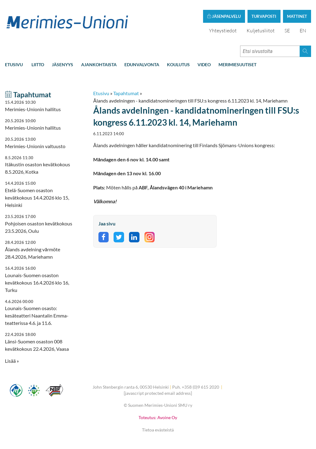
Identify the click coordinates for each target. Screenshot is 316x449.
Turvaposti (264, 16)
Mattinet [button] (297, 16)
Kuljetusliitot (261, 30)
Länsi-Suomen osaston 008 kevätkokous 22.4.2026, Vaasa (40, 342)
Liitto (37, 64)
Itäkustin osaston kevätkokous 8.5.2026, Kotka (40, 165)
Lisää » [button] (12, 361)
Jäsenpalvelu (224, 16)
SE (287, 30)
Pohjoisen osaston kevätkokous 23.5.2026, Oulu (40, 224)
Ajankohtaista (99, 64)
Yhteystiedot (223, 30)
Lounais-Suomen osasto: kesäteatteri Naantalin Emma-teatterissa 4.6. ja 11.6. (40, 312)
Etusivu (14, 64)
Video (204, 64)
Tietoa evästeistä (158, 429)
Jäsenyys (62, 64)
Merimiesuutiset (237, 64)
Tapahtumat (126, 93)
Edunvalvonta (141, 64)
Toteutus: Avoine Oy (158, 417)
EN (303, 30)
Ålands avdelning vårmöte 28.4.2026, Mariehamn (40, 250)
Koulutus (178, 64)
